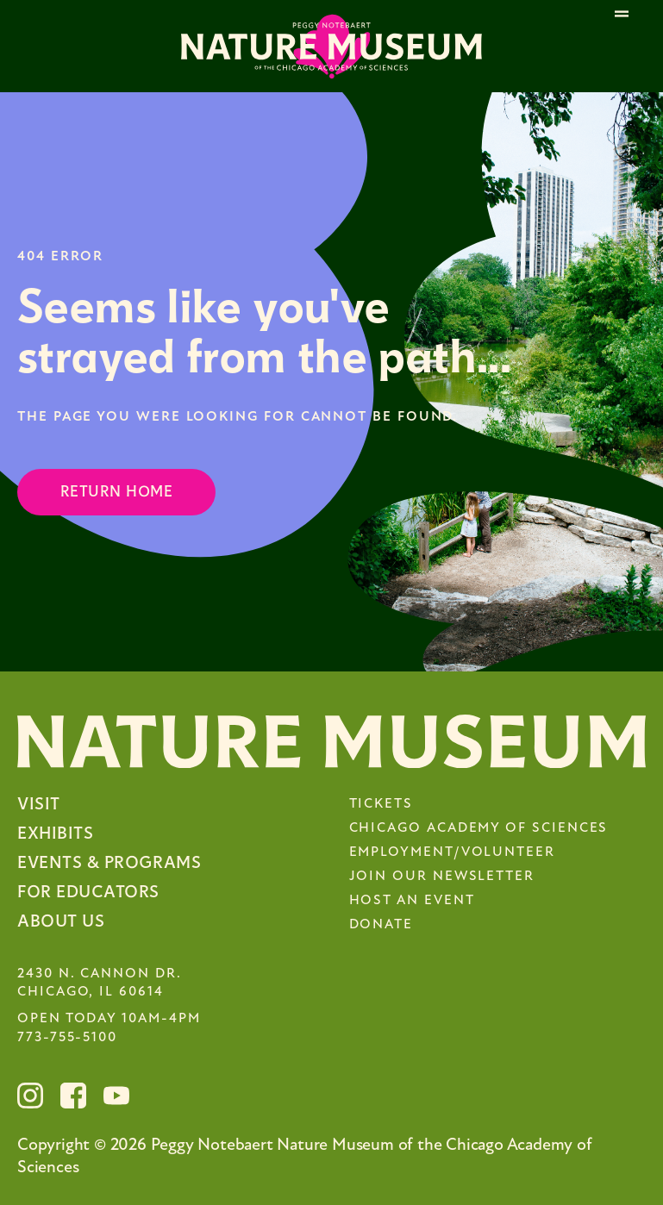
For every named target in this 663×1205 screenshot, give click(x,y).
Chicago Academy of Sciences (479, 828)
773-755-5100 (67, 1038)
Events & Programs (109, 862)
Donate (381, 925)
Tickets (381, 804)
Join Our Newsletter (442, 876)
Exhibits (55, 833)
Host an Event (412, 901)
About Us (60, 921)
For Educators (88, 892)
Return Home (116, 492)
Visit (38, 804)
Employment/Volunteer (452, 852)
